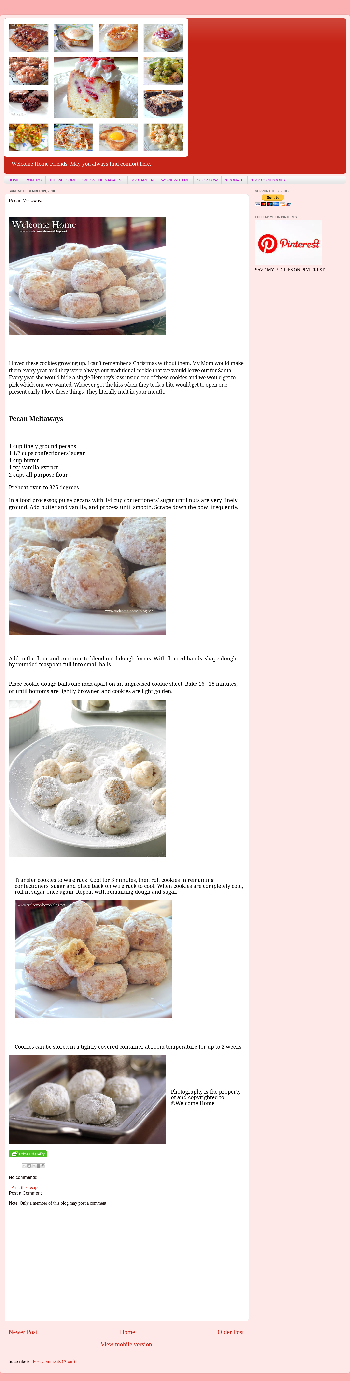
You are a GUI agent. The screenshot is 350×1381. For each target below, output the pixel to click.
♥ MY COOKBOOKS (268, 180)
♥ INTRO (34, 180)
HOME (13, 180)
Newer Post (23, 1332)
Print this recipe (25, 1187)
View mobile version (126, 1344)
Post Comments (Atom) (54, 1361)
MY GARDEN (142, 180)
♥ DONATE (234, 180)
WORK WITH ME (175, 180)
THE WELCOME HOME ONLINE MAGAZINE (86, 180)
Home (127, 1332)
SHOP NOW (207, 180)
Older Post (231, 1332)
